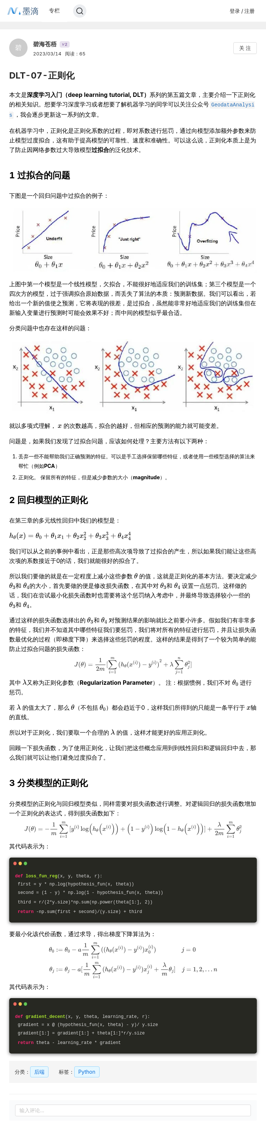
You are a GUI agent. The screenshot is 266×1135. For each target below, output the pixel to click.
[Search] (79, 11)
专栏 (54, 10)
